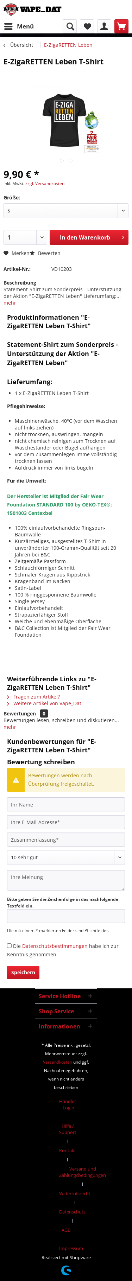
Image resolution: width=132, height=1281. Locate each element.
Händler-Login (68, 1104)
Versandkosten (57, 1062)
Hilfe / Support (67, 1129)
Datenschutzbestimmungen (55, 946)
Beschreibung (20, 282)
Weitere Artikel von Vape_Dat (44, 703)
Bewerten (45, 253)
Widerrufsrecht (74, 1193)
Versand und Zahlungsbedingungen (82, 1172)
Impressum (71, 1248)
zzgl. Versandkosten (44, 183)
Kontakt (67, 1150)
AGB (66, 1230)
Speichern (23, 972)
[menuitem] (18, 26)
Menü (19, 25)
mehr (10, 302)
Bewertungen (20, 713)
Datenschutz (72, 1212)
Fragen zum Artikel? (33, 696)
